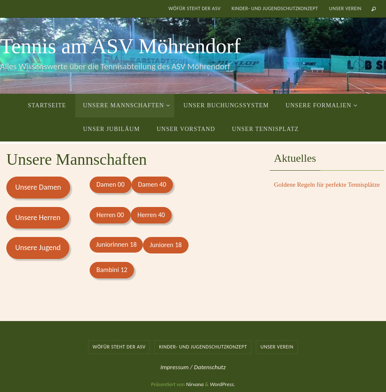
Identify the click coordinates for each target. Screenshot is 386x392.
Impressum (175, 367)
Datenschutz (210, 367)
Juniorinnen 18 (116, 244)
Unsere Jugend (37, 247)
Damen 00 (110, 184)
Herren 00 (110, 215)
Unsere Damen (38, 187)
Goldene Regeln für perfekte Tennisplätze (327, 184)
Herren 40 (151, 215)
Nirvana (195, 384)
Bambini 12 (111, 270)
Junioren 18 (166, 245)
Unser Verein (345, 8)
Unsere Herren (37, 217)
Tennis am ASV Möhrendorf (120, 46)
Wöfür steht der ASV (194, 8)
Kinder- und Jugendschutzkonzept (275, 8)
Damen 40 (152, 184)
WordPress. (222, 384)
